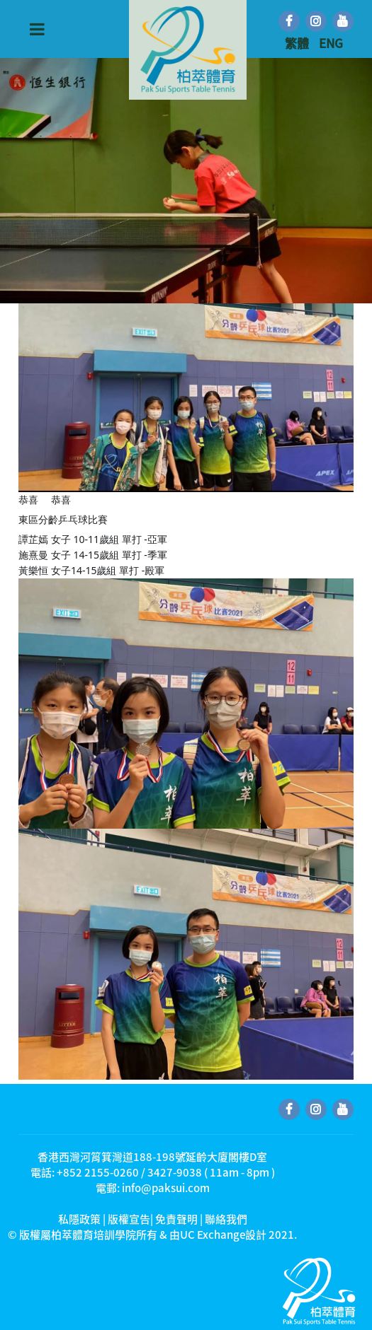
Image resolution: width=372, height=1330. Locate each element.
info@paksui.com (166, 1188)
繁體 (298, 43)
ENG (331, 43)
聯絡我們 (226, 1219)
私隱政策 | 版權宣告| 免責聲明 (128, 1219)
